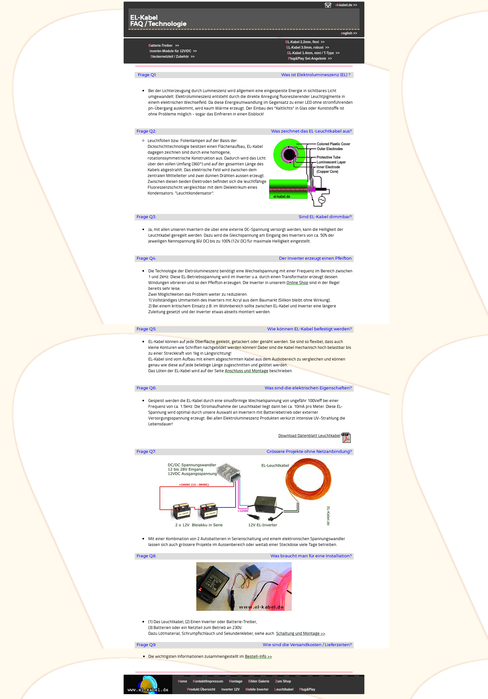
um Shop (283, 681)
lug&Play (307, 689)
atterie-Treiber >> (164, 45)
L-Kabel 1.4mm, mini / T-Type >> (313, 53)
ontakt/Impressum (208, 681)
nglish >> (349, 33)
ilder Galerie (258, 681)
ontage (235, 681)
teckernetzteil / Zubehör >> (172, 56)
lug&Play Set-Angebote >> (309, 58)
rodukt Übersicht (201, 689)
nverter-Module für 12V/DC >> (173, 51)
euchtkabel (283, 689)
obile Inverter (257, 689)
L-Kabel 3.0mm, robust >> (307, 47)
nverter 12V (230, 689)
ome (182, 681)
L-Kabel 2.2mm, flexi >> (305, 42)
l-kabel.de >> (340, 5)
